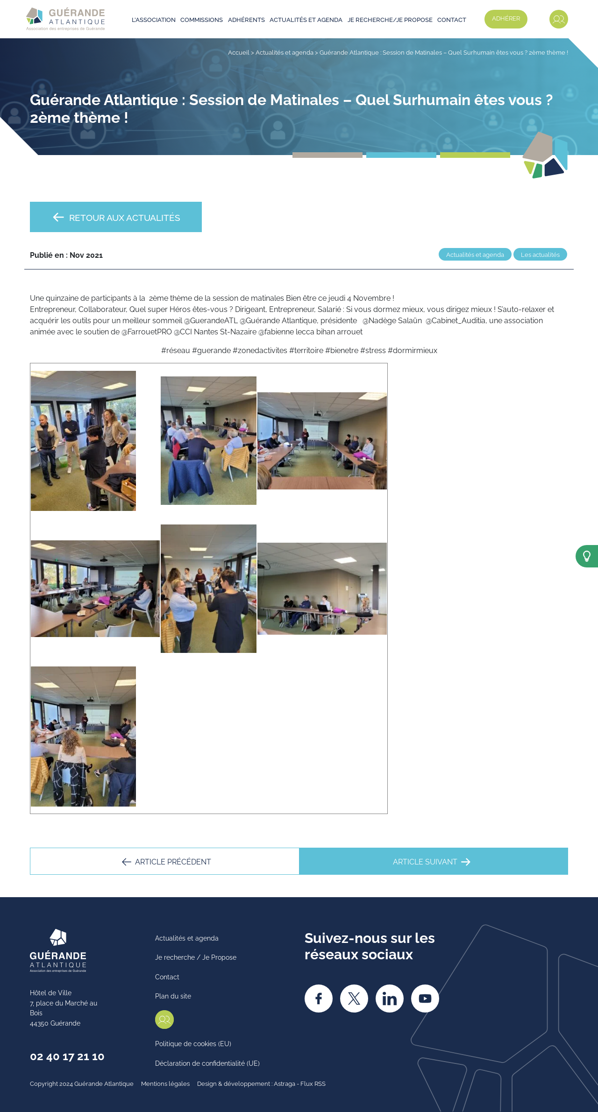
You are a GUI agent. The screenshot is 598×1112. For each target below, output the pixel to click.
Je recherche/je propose (390, 19)
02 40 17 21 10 (67, 1055)
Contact (451, 19)
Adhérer (506, 18)
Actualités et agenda (306, 19)
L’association (154, 19)
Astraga (284, 1083)
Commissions (201, 19)
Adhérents (246, 19)
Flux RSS (313, 1083)
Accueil (238, 52)
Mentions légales (165, 1083)
